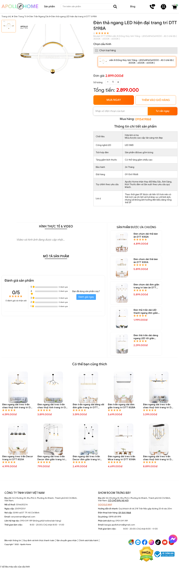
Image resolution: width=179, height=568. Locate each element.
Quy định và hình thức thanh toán (38, 540)
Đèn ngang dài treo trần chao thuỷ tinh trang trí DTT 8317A (158, 458)
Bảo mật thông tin (12, 540)
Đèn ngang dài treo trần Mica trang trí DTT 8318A (121, 458)
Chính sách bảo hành (88, 540)
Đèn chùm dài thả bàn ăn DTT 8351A (146, 261)
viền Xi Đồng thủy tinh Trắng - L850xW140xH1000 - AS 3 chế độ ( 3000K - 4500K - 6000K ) (141, 61)
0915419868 (143, 119)
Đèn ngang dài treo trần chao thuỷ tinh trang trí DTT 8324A (158, 406)
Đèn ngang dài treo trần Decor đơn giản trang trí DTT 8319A (86, 458)
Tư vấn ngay (162, 111)
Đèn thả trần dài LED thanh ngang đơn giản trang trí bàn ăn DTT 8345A (146, 311)
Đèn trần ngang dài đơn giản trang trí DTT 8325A (121, 406)
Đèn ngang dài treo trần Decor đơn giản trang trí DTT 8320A (51, 458)
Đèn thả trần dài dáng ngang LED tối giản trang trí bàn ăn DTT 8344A (146, 337)
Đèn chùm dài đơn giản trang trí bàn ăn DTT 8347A (146, 286)
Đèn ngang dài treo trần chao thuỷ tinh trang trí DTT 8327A (53, 406)
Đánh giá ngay (86, 296)
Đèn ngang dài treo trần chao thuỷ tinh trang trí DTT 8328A (18, 406)
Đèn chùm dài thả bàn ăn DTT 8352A (146, 235)
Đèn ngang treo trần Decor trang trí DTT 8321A (17, 458)
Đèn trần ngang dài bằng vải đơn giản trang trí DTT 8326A (88, 406)
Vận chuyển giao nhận (66, 540)
